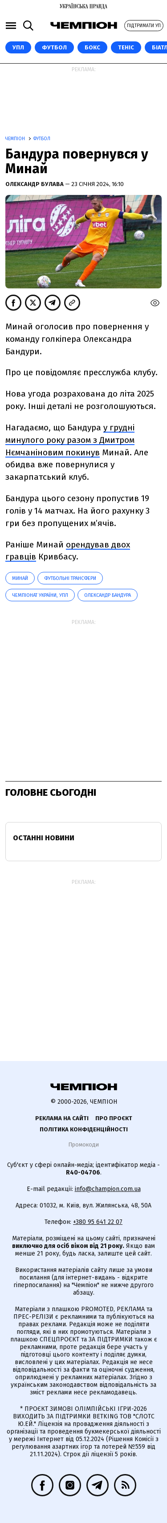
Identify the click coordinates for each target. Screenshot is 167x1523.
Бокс (92, 47)
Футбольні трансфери (70, 578)
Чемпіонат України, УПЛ (40, 595)
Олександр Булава (35, 184)
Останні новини (43, 838)
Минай (20, 578)
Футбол (54, 47)
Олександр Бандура (107, 595)
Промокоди (83, 1144)
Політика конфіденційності (84, 1129)
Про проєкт (113, 1118)
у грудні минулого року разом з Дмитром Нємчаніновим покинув (69, 440)
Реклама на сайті (62, 1118)
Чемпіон (15, 139)
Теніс (126, 47)
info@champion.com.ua (108, 1189)
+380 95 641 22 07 (97, 1222)
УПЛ (18, 47)
